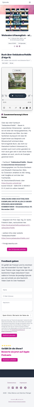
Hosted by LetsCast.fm (17, 399)
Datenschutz (11, 383)
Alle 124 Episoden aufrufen (17, 249)
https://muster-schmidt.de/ (11, 183)
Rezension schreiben (9, 360)
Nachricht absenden (9, 335)
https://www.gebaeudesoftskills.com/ (15, 238)
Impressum (23, 383)
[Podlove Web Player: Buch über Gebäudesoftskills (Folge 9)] (17, 88)
